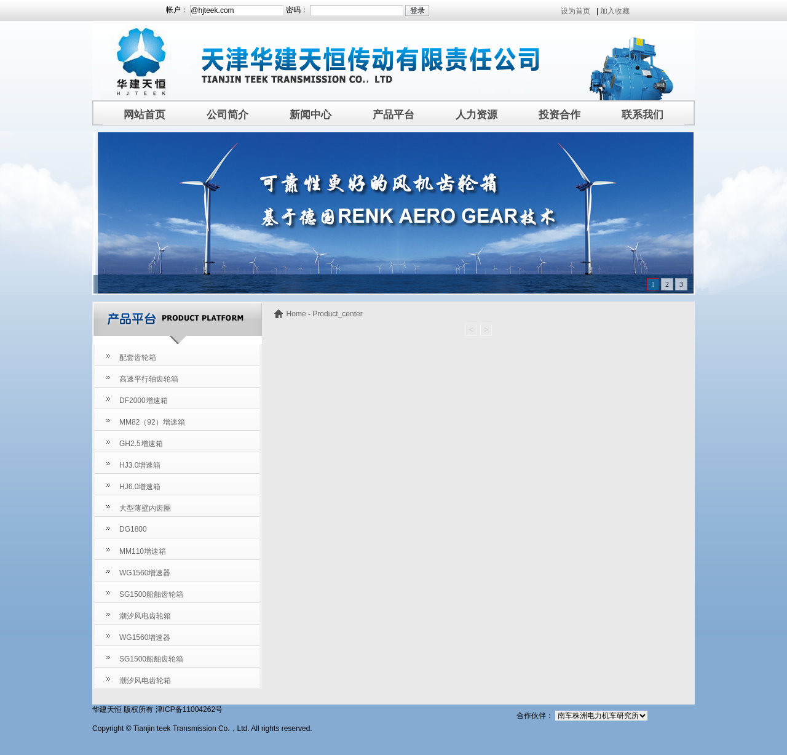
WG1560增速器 (144, 573)
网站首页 (144, 115)
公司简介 (227, 115)
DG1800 (133, 529)
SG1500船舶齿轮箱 (151, 594)
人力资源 (476, 115)
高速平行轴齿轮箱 (148, 379)
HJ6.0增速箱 (139, 486)
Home (296, 314)
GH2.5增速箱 (141, 443)
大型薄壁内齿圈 (145, 508)
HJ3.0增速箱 (139, 465)
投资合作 (559, 115)
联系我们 (642, 115)
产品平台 (393, 115)
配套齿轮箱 (137, 357)
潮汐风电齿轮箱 (145, 616)
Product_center (337, 314)
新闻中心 (310, 115)
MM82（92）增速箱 (152, 422)
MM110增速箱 (142, 551)
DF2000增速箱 (143, 400)
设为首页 (575, 11)
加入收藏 (615, 11)
